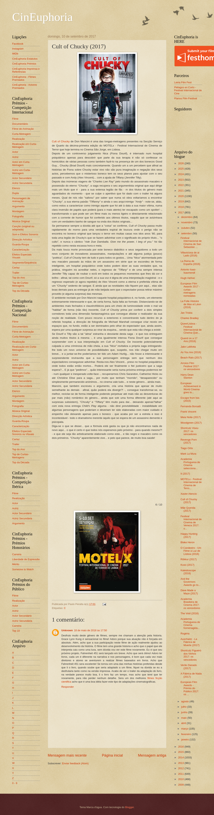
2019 (181, 201)
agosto (185, 701)
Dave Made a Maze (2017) (189, 592)
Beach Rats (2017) (191, 357)
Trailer (15, 272)
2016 (181, 746)
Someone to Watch (23, 569)
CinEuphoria (42, 16)
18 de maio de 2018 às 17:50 (90, 630)
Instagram (18, 48)
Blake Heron (188, 542)
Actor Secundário (22, 178)
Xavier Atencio (189, 493)
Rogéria (185, 633)
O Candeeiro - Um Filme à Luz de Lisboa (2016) (191, 550)
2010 (181, 779)
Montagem (18, 211)
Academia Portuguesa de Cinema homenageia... (190, 623)
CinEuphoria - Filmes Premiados (24, 78)
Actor (15, 151)
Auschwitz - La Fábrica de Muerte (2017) (190, 642)
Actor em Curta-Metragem (21, 163)
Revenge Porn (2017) (189, 441)
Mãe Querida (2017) (188, 509)
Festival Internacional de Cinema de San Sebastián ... (191, 242)
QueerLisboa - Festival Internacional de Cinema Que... (191, 328)
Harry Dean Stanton (187, 376)
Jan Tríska (186, 312)
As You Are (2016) (191, 352)
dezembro (187, 217)
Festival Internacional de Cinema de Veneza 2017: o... (191, 522)
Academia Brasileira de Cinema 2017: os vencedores (190, 603)
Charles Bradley (190, 318)
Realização (18, 138)
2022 (181, 185)
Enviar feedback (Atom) (75, 763)
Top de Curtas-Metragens (20, 284)
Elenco (16, 188)
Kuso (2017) (187, 564)
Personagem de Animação (21, 200)
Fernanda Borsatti (191, 406)
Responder (67, 686)
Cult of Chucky (61, 141)
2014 (181, 757)
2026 (181, 163)
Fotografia (18, 216)
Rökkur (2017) (189, 559)
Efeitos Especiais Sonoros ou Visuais (23, 433)
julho (184, 706)
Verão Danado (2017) (189, 667)
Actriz (15, 157)
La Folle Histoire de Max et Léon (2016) (191, 304)
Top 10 (16, 630)
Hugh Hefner (188, 278)
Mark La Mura (188, 453)
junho (184, 712)
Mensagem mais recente (67, 755)
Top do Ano (18, 277)
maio (184, 717)
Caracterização (20, 249)
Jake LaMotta (188, 346)
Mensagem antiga (152, 755)
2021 (181, 190)
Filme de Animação (23, 128)
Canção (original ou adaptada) (23, 228)
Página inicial (112, 755)
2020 (181, 196)
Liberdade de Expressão (26, 559)
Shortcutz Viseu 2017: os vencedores (189, 431)
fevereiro (186, 734)
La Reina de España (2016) (190, 262)
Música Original (21, 221)
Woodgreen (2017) (191, 422)
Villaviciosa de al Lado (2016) (190, 254)
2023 (181, 179)
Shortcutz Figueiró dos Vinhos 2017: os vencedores (191, 655)
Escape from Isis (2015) (190, 399)
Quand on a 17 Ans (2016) (189, 340)
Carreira (17, 554)
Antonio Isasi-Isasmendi (188, 271)
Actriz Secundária (22, 183)
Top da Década (20, 290)
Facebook (18, 43)
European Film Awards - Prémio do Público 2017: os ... (190, 688)
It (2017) (185, 473)
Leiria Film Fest (183, 82)
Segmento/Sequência (24, 262)
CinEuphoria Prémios (24, 63)
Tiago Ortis (187, 448)
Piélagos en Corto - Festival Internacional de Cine (188, 90)
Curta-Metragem (21, 133)
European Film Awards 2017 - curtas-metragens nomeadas (190, 289)
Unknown (67, 630)
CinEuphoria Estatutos (25, 58)
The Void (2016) (190, 613)
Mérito (15, 564)
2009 (181, 784)
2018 (181, 206)
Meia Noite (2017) (191, 417)
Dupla (15, 193)
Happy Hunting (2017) (189, 535)
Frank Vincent (188, 411)
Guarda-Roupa (20, 244)
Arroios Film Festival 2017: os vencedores (190, 366)
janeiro (185, 739)
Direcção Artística (22, 239)
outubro (185, 227)
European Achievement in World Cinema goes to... (191, 388)
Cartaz (16, 267)
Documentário (20, 123)
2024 (181, 174)
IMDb (15, 53)
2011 (181, 773)
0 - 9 (14, 783)
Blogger (129, 807)
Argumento (18, 206)
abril (184, 723)
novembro (187, 222)
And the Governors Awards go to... (191, 581)
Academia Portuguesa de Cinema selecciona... (190, 464)
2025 (181, 168)
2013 (181, 763)
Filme (15, 118)
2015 (181, 751)
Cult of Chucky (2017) (189, 501)
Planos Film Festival (185, 98)
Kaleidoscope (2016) (188, 572)
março (185, 728)
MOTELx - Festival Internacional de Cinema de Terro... (191, 484)
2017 (181, 212)
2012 (181, 768)
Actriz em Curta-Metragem (21, 171)
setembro (186, 233)
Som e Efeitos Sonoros (25, 234)
